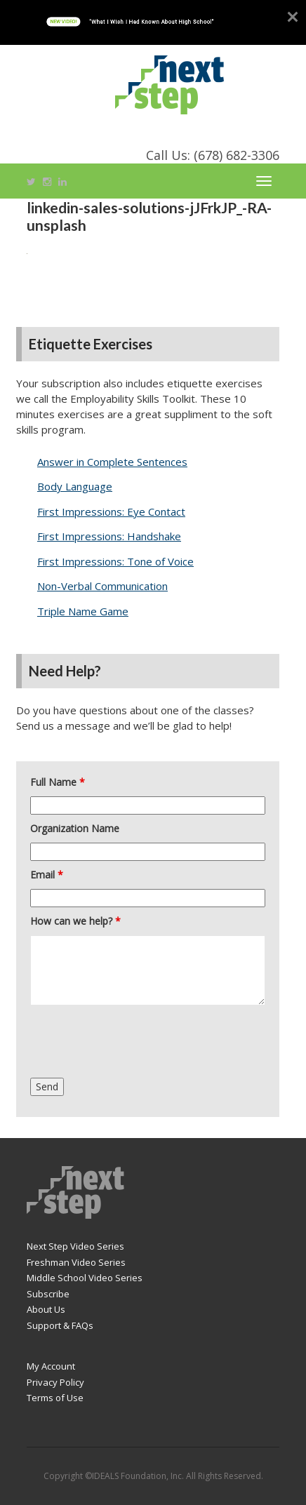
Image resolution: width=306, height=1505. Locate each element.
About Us (46, 1309)
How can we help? (75, 921)
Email (46, 874)
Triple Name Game (82, 611)
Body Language (74, 486)
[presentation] (137, 1043)
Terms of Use (55, 1397)
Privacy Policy (55, 1382)
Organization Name (74, 828)
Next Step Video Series (75, 1246)
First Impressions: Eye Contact (111, 511)
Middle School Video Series (84, 1277)
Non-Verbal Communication (102, 586)
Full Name (57, 782)
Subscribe (48, 1293)
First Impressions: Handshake (109, 536)
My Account (51, 1366)
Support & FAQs (60, 1325)
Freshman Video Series (76, 1262)
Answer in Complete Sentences (112, 462)
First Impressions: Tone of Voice (115, 561)
